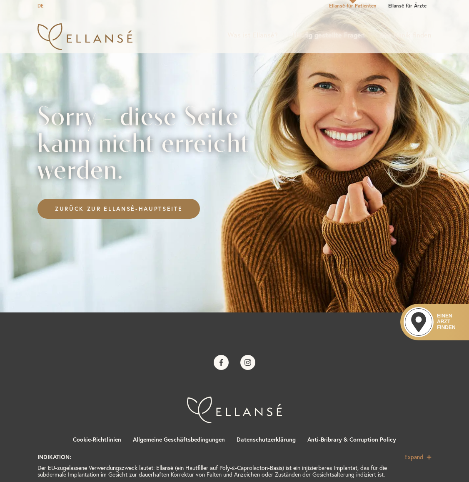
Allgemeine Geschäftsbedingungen (179, 439)
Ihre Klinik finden (406, 35)
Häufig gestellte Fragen (329, 35)
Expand (418, 457)
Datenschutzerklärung (266, 439)
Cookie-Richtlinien (97, 439)
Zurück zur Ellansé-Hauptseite (118, 208)
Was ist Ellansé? (252, 35)
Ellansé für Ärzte (407, 5)
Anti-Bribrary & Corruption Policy (351, 439)
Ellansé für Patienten (353, 5)
